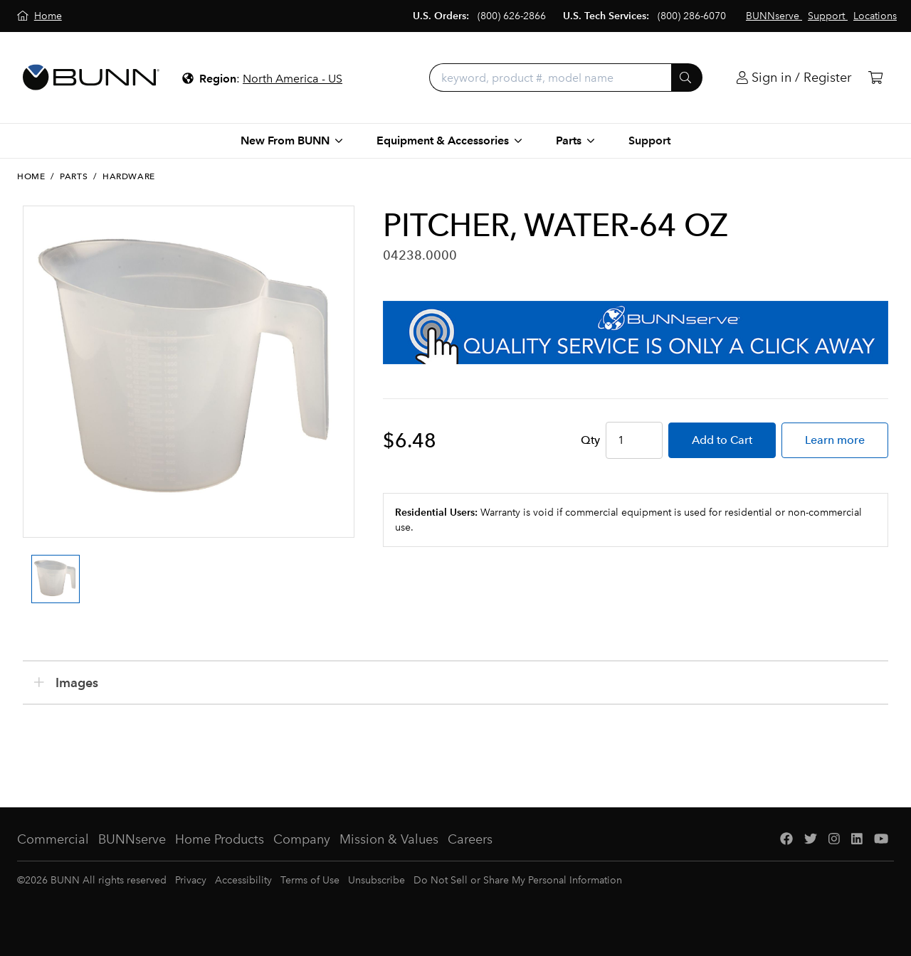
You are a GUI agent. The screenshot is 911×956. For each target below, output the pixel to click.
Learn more (835, 440)
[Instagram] (834, 839)
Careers (470, 839)
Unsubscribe (376, 880)
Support (649, 140)
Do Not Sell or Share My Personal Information (518, 880)
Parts (74, 176)
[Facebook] (786, 839)
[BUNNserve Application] (635, 332)
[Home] (39, 16)
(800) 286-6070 (692, 16)
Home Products (219, 839)
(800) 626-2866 (512, 16)
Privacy (190, 880)
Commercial (53, 839)
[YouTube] (881, 839)
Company (301, 839)
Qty (590, 440)
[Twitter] (810, 839)
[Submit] (686, 77)
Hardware (128, 176)
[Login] (794, 77)
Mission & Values (388, 839)
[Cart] (875, 77)
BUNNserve (132, 839)
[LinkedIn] (857, 839)
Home (31, 176)
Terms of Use (309, 880)
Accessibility (243, 880)
